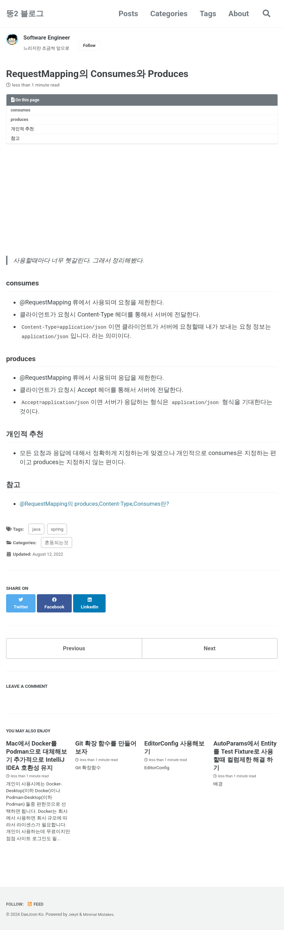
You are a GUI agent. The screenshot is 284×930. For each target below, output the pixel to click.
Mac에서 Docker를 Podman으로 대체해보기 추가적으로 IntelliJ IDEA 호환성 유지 (36, 764)
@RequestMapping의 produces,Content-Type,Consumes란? (100, 516)
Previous (74, 654)
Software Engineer (48, 37)
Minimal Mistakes (100, 914)
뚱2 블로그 (25, 13)
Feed (37, 904)
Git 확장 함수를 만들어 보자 (105, 756)
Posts (127, 13)
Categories (168, 13)
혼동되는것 (56, 555)
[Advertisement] (142, 201)
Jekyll (73, 914)
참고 (16, 143)
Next (209, 654)
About (237, 13)
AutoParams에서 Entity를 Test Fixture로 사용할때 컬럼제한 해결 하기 (245, 764)
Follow (94, 46)
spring (57, 541)
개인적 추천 (23, 132)
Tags (207, 13)
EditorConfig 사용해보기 (174, 756)
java (36, 541)
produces (20, 122)
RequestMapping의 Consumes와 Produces (97, 75)
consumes (21, 112)
